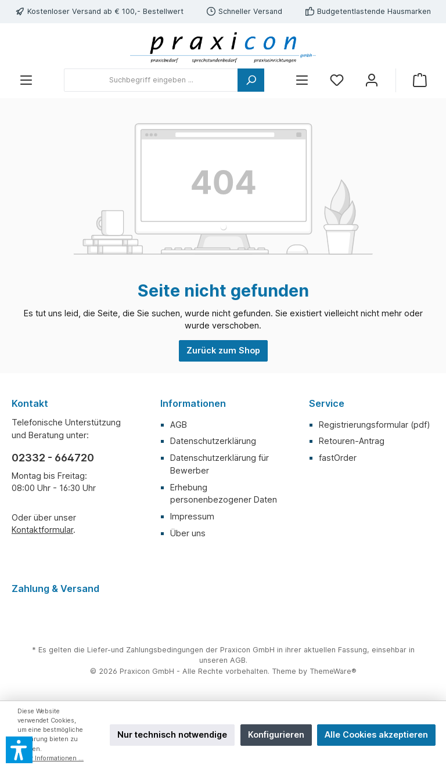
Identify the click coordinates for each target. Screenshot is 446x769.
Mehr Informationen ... (50, 758)
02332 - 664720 (53, 458)
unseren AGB (222, 660)
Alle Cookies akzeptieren (376, 734)
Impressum (192, 516)
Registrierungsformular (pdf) (374, 424)
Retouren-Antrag (351, 441)
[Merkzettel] (336, 80)
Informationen (193, 403)
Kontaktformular (42, 530)
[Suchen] (251, 80)
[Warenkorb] (419, 80)
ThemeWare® (333, 671)
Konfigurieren (276, 734)
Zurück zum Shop (223, 350)
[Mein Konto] (371, 80)
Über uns (188, 533)
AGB (178, 424)
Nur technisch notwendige (172, 734)
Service (326, 403)
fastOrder (338, 458)
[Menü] (26, 80)
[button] (19, 749)
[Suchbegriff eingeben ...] (151, 80)
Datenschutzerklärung (213, 441)
